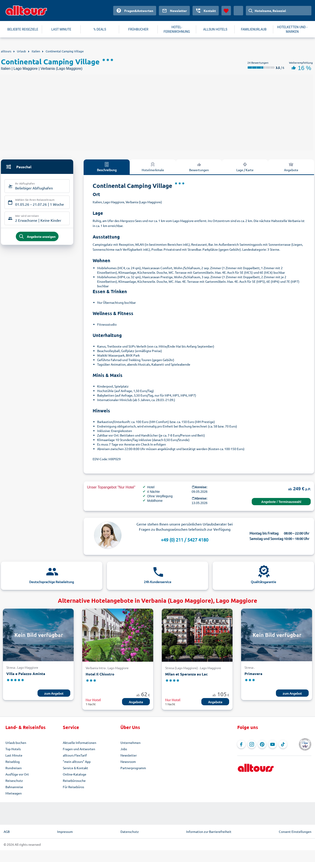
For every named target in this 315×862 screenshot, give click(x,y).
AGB (7, 831)
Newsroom (128, 761)
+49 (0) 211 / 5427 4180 (184, 539)
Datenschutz (129, 831)
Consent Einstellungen (295, 831)
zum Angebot (53, 693)
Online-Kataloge (74, 774)
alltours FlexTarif (75, 755)
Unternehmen (130, 743)
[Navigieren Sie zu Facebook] (241, 744)
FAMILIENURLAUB (253, 29)
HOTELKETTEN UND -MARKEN (292, 29)
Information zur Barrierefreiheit (208, 831)
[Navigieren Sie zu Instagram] (252, 744)
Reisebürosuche (74, 780)
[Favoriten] (226, 10)
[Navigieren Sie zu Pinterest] (262, 744)
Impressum (65, 831)
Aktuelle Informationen (79, 743)
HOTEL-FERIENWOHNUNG (177, 29)
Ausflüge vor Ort (17, 774)
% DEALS (100, 29)
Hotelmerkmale (153, 166)
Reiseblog (12, 761)
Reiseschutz (14, 780)
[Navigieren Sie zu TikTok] (283, 744)
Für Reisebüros (73, 787)
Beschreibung (107, 166)
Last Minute (13, 755)
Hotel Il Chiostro (100, 674)
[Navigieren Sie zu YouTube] (272, 744)
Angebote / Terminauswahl (281, 502)
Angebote (291, 166)
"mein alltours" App (77, 761)
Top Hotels (13, 749)
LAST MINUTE (61, 29)
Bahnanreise (14, 787)
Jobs (123, 749)
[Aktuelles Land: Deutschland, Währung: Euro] (238, 10)
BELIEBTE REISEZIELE (22, 29)
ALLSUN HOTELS (215, 29)
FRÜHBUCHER (138, 29)
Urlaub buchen (15, 743)
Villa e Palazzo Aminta (25, 673)
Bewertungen (199, 166)
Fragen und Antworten (79, 749)
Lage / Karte (245, 166)
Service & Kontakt (75, 768)
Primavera (253, 673)
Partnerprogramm (133, 768)
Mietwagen (13, 793)
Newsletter (128, 755)
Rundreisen (13, 768)
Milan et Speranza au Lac (186, 674)
